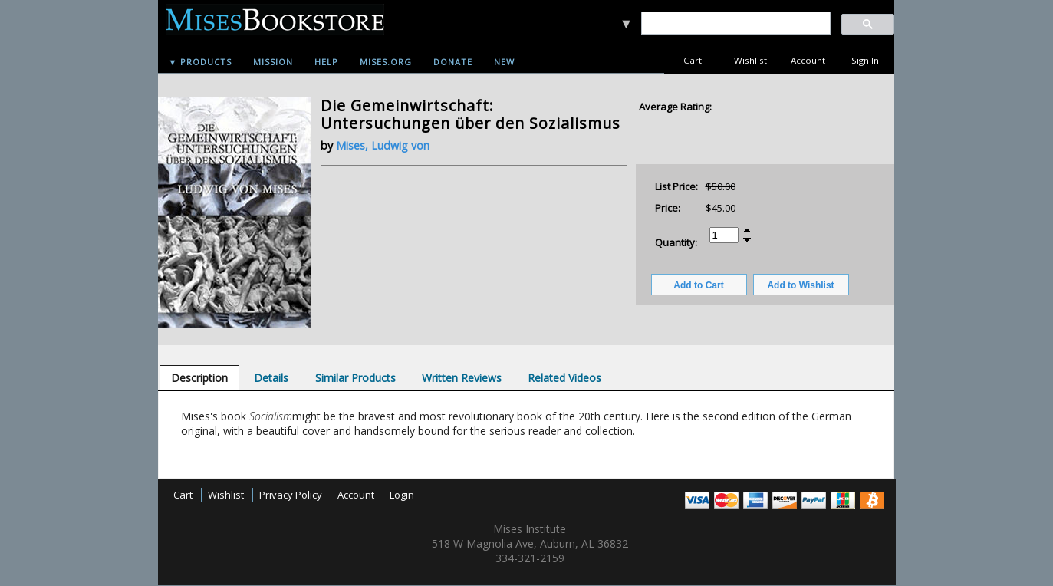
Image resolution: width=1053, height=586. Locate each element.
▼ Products (200, 61)
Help (326, 61)
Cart (692, 60)
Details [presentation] (271, 377)
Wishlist (750, 60)
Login (402, 495)
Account (808, 60)
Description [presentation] (199, 377)
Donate (452, 61)
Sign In (865, 60)
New (504, 61)
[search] (735, 23)
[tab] (199, 377)
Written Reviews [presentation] (462, 377)
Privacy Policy (290, 495)
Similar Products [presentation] (355, 377)
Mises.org (386, 61)
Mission (273, 61)
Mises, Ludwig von (382, 145)
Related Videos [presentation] (564, 377)
